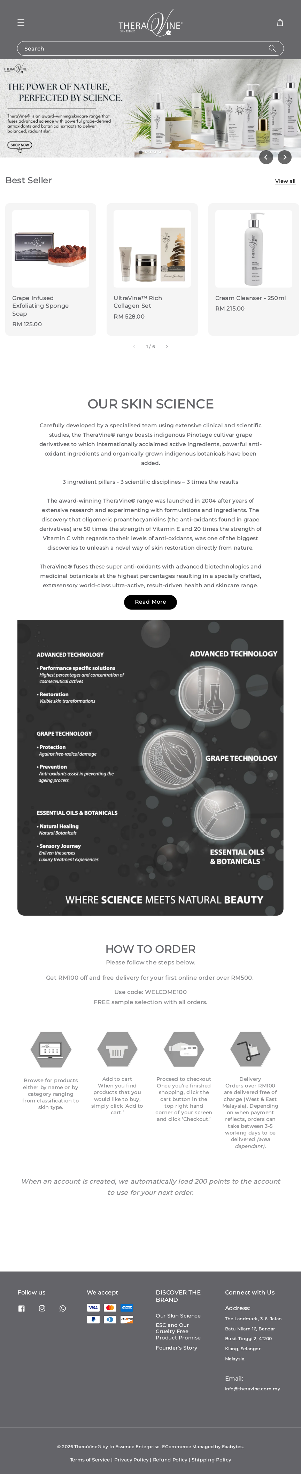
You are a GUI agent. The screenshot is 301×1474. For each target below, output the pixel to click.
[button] (21, 22)
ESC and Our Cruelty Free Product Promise (178, 1331)
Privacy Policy (131, 1459)
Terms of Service (90, 1459)
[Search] (272, 48)
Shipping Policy (211, 1459)
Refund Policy (170, 1459)
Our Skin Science (178, 1316)
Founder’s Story (177, 1348)
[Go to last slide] (266, 157)
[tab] (140, 152)
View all (285, 181)
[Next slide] (285, 157)
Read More (150, 601)
